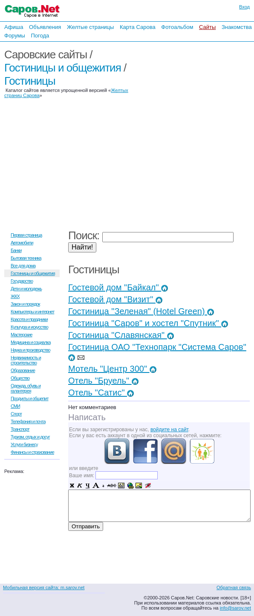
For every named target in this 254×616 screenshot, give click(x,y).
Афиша (13, 27)
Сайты (207, 27)
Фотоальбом (177, 27)
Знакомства (237, 27)
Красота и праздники (29, 319)
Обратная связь (233, 587)
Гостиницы (29, 80)
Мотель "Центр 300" (112, 368)
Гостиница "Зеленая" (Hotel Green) (141, 311)
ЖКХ (15, 296)
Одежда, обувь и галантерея (25, 388)
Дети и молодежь (26, 288)
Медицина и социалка (31, 342)
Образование (23, 370)
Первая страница (26, 235)
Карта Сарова (138, 27)
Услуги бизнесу (24, 444)
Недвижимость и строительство (26, 360)
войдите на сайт (169, 430)
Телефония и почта (28, 421)
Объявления (45, 27)
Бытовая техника (26, 258)
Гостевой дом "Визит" (115, 299)
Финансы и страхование (32, 452)
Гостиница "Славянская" (121, 335)
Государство (22, 281)
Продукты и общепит (30, 398)
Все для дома (23, 265)
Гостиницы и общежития (62, 67)
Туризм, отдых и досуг (30, 436)
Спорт (16, 413)
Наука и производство (30, 349)
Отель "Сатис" (101, 392)
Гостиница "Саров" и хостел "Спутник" (148, 323)
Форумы (14, 35)
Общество (20, 378)
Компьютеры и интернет (32, 311)
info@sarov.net (235, 607)
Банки (16, 250)
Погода (40, 35)
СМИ (15, 406)
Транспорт (20, 429)
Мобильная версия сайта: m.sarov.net (43, 587)
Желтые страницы (90, 27)
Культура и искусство (29, 326)
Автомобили (22, 242)
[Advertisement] (198, 135)
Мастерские (21, 334)
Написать (87, 417)
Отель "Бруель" (103, 380)
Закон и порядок (25, 304)
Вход (244, 6)
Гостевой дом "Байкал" (118, 287)
